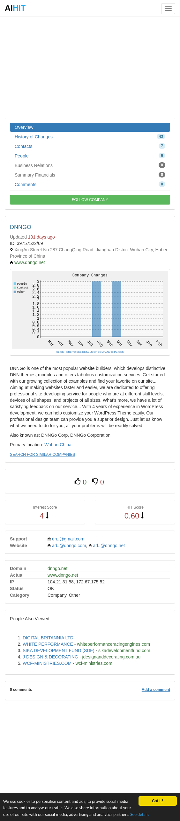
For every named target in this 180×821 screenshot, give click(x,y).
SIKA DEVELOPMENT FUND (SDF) (58, 650)
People (90, 155)
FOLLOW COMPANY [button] (90, 200)
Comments (90, 184)
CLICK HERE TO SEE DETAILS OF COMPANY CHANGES (90, 352)
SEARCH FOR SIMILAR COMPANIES (42, 454)
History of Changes (90, 136)
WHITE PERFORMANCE (48, 644)
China (65, 444)
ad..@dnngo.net (109, 545)
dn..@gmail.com (68, 538)
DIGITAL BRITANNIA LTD (48, 637)
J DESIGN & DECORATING (50, 656)
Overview (24, 127)
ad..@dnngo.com (69, 545)
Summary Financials (90, 174)
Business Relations (90, 165)
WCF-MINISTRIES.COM (47, 663)
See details (139, 814)
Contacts (90, 146)
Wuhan (51, 444)
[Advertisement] (90, 66)
